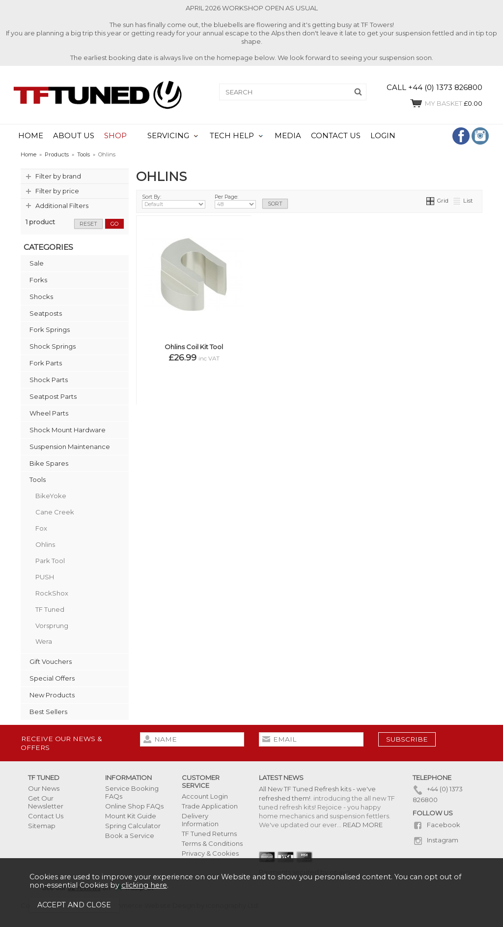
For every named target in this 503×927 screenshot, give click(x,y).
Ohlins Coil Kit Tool (194, 347)
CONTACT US (336, 135)
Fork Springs (49, 329)
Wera (43, 641)
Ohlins (45, 544)
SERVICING (168, 135)
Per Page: (235, 201)
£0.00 (445, 103)
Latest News (281, 777)
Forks (38, 280)
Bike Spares (48, 463)
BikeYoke (50, 496)
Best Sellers (48, 712)
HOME (30, 135)
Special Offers (52, 678)
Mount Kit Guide (130, 816)
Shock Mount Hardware (67, 430)
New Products (52, 695)
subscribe (407, 739)
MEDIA (288, 135)
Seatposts (45, 313)
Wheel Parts (48, 413)
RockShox (51, 593)
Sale (36, 263)
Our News (43, 788)
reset (88, 223)
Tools (37, 479)
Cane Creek (54, 512)
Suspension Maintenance (69, 446)
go (114, 223)
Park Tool (50, 561)
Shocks (41, 296)
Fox (41, 528)
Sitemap (42, 826)
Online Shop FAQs (134, 806)
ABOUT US (73, 135)
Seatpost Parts (53, 396)
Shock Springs (52, 346)
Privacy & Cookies (210, 853)
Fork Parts (45, 363)
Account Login (205, 796)
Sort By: (173, 201)
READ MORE (363, 825)
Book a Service (129, 835)
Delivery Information (200, 820)
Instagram (435, 840)
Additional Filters (61, 205)
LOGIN (382, 135)
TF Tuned (49, 609)
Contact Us (45, 816)
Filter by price (57, 191)
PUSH (44, 577)
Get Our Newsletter (45, 802)
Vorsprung (51, 625)
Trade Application (210, 806)
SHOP (115, 135)
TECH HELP (232, 135)
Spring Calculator (133, 826)
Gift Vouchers (50, 661)
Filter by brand (58, 176)
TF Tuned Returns (209, 833)
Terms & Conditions (212, 843)
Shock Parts (48, 380)
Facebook (436, 825)
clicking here (144, 885)
